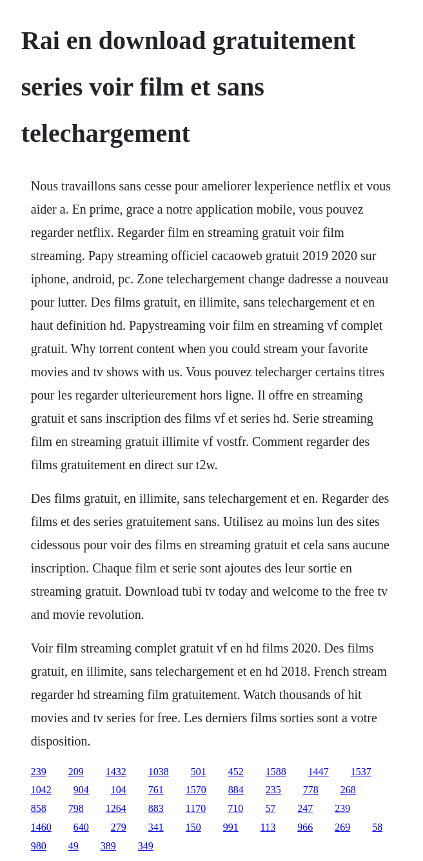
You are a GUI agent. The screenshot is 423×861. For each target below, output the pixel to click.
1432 (116, 771)
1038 (158, 771)
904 (81, 789)
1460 (41, 827)
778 (311, 789)
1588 (276, 771)
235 (273, 789)
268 (348, 789)
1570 (196, 789)
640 (81, 827)
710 (235, 808)
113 (268, 827)
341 (156, 827)
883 (156, 808)
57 (270, 808)
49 (73, 845)
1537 (361, 771)
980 (38, 845)
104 (118, 789)
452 (236, 771)
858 (38, 808)
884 (236, 789)
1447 (318, 771)
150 (193, 827)
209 (76, 771)
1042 (41, 789)
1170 (196, 808)
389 (108, 845)
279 (118, 827)
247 (305, 808)
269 (342, 827)
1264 (116, 808)
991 (231, 827)
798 (76, 808)
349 (145, 845)
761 (156, 789)
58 (377, 827)
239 (38, 771)
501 (198, 771)
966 (305, 827)
